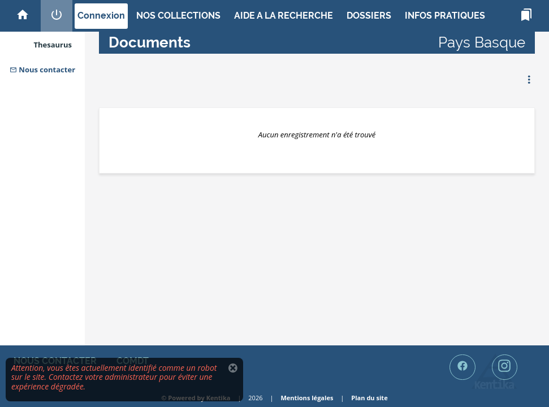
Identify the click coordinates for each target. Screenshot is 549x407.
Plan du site (369, 397)
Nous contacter (42, 69)
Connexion (101, 15)
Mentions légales (306, 397)
